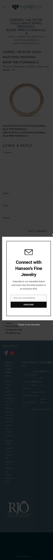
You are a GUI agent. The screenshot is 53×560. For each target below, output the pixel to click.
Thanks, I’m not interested (28, 325)
